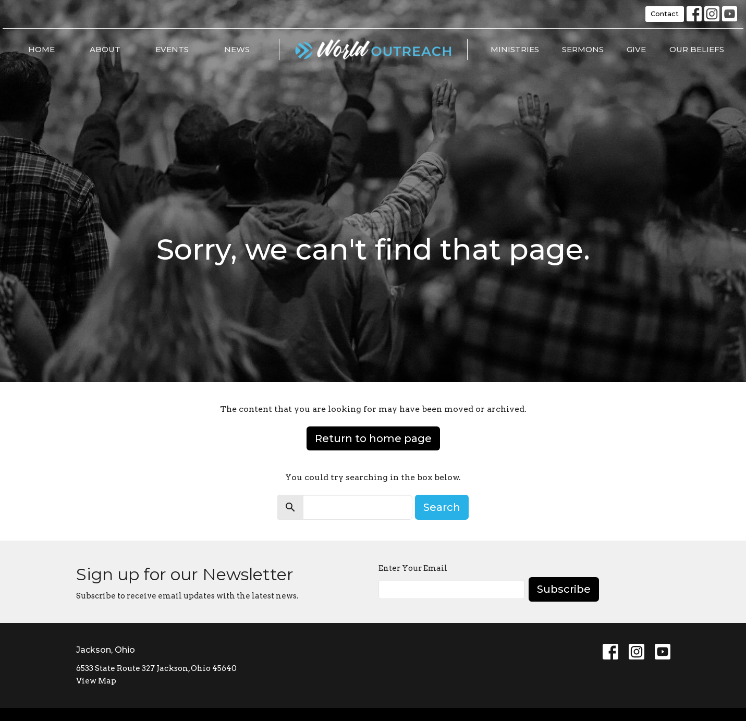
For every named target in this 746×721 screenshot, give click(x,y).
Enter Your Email (412, 568)
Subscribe (564, 589)
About (105, 49)
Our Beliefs (696, 49)
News (237, 49)
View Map (96, 681)
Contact (665, 13)
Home (41, 49)
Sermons (583, 49)
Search (441, 507)
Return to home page (373, 438)
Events (172, 49)
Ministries (515, 49)
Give (636, 49)
